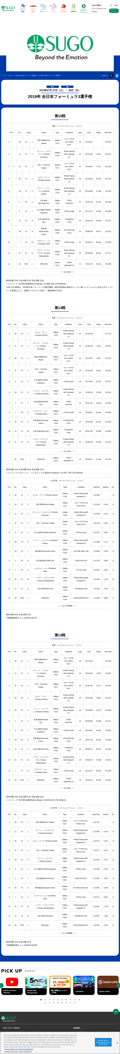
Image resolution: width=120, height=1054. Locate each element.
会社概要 (79, 1032)
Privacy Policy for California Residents (18, 1051)
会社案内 (76, 1028)
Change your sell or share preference (18, 1053)
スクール (36, 1032)
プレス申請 (113, 1032)
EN (116, 5)
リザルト (20, 1032)
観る (6, 1032)
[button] (41, 999)
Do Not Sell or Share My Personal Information (103, 1043)
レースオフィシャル (61, 1032)
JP (111, 5)
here (30, 1044)
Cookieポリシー (100, 1032)
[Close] (117, 1044)
